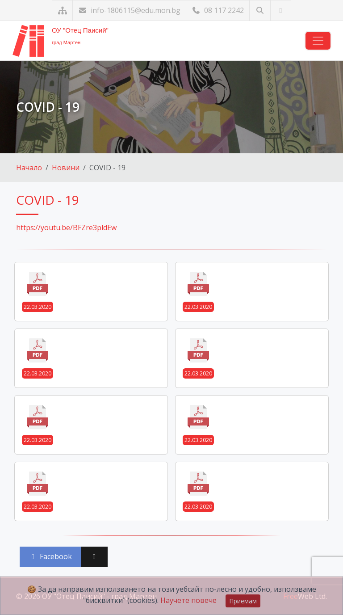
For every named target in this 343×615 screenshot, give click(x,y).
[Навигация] (317, 41)
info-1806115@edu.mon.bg (129, 10)
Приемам (243, 601)
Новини (65, 168)
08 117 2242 (218, 10)
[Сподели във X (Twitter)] (94, 557)
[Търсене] (260, 10)
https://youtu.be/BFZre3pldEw (66, 227)
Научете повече (188, 600)
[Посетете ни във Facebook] (281, 10)
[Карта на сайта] (62, 10)
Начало (29, 168)
